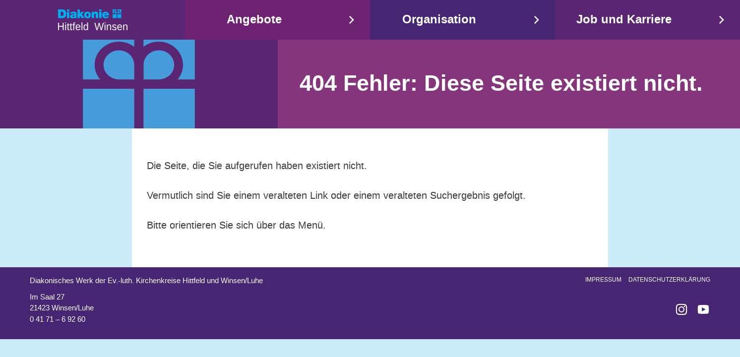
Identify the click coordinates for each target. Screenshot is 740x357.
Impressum (603, 280)
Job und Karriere (624, 19)
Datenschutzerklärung (669, 280)
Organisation (439, 19)
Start (92, 20)
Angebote (254, 19)
